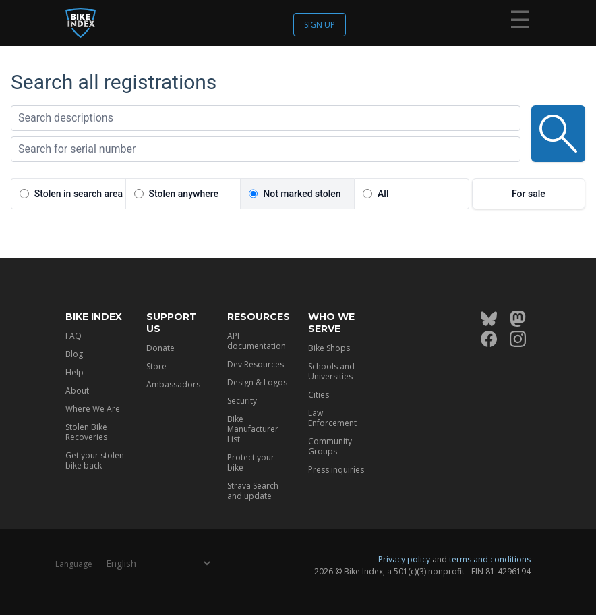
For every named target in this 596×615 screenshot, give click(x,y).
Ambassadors (173, 384)
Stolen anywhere (183, 193)
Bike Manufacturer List (252, 429)
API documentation (256, 341)
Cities (318, 394)
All (383, 193)
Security (242, 400)
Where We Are (92, 409)
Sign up (319, 24)
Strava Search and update (252, 491)
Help (74, 372)
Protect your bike (250, 462)
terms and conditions (490, 559)
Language (73, 564)
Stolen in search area (78, 193)
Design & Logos (257, 382)
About (77, 390)
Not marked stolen (301, 193)
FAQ (73, 336)
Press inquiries (336, 469)
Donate (160, 348)
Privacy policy (404, 559)
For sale (528, 193)
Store (156, 366)
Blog (74, 354)
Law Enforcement (332, 418)
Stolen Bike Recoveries (86, 432)
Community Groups (330, 446)
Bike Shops (329, 348)
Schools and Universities (331, 371)
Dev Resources (255, 364)
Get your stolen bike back (94, 460)
